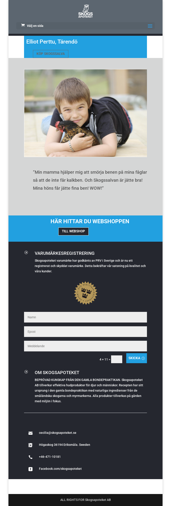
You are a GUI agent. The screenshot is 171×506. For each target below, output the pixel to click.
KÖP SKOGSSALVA (51, 54)
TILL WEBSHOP (73, 231)
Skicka (134, 358)
